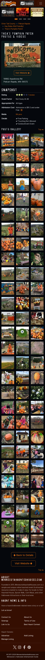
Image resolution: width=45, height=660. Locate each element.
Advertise (5, 636)
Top (41, 129)
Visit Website (22, 73)
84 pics (19, 114)
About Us (28, 617)
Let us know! (6, 610)
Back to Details (23, 555)
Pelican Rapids (24, 24)
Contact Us (6, 617)
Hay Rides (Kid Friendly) (14, 26)
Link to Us (5, 624)
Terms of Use (29, 621)
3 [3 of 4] (24, 19)
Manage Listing (7, 639)
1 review (31, 95)
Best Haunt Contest (32, 624)
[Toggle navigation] (41, 3)
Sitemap (4, 621)
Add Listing (28, 636)
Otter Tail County (8, 24)
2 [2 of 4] (20, 19)
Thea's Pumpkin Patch (14, 29)
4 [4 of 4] (29, 19)
